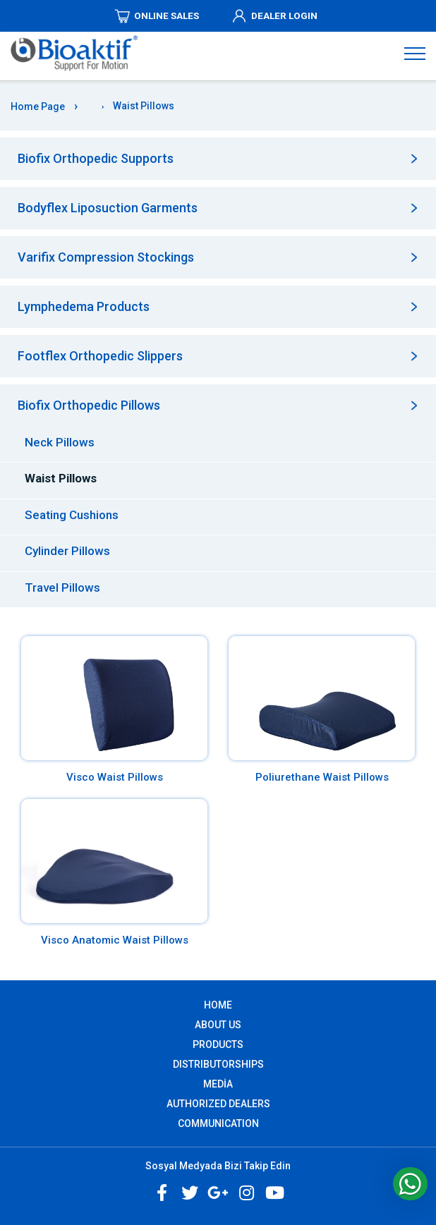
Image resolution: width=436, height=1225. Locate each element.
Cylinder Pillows (67, 551)
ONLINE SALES (156, 15)
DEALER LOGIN (274, 15)
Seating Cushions (72, 515)
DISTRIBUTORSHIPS (218, 1064)
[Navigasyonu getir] (415, 53)
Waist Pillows (61, 478)
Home (218, 1005)
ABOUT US (218, 1024)
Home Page (38, 106)
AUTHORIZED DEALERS (218, 1103)
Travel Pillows (62, 587)
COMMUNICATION (218, 1123)
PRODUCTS (218, 1044)
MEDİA (218, 1084)
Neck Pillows (60, 442)
